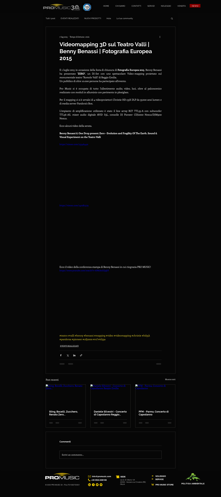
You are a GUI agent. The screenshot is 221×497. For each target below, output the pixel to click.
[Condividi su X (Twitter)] (67, 355)
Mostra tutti (170, 379)
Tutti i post (50, 18)
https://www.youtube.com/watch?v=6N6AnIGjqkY (84, 270)
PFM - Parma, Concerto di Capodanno (154, 413)
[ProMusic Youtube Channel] (101, 484)
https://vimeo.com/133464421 (73, 144)
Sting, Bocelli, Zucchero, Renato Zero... (63, 413)
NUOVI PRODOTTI (92, 18)
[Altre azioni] (160, 36)
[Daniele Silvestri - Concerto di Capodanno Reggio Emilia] (110, 395)
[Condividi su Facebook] (60, 355)
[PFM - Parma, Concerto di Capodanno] (155, 395)
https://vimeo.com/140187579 (73, 205)
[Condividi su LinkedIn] (74, 355)
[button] (172, 18)
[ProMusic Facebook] (93, 484)
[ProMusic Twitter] (97, 484)
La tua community (125, 18)
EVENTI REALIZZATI (70, 18)
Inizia (109, 18)
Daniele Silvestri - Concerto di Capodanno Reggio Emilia (110, 413)
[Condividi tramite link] (81, 355)
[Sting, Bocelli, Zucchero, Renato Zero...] (66, 395)
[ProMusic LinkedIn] (89, 484)
